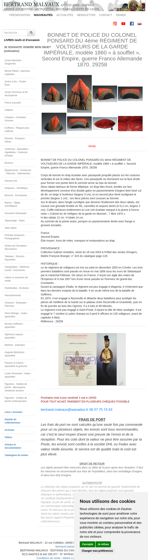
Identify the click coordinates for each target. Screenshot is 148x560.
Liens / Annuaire (13, 412)
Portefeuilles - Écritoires (17, 288)
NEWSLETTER (86, 15)
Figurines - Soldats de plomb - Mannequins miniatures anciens (16, 387)
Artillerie (9, 110)
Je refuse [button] (103, 544)
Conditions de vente (48, 558)
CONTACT (105, 15)
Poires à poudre (13, 102)
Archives (9, 430)
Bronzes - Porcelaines (16, 195)
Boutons (9, 163)
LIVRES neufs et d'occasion (19, 40)
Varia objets (11, 228)
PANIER (121, 15)
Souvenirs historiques (16, 213)
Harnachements (13, 295)
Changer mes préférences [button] (97, 550)
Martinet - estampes (15, 345)
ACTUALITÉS (64, 15)
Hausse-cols (11, 180)
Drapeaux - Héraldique (16, 188)
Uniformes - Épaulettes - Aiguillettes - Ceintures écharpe (17, 152)
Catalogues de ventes (16, 455)
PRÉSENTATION (19, 15)
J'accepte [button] (87, 544)
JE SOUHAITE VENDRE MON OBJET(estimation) (19, 49)
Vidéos (8, 437)
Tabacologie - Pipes (15, 220)
